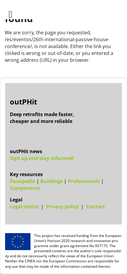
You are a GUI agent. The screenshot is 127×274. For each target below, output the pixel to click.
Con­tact (95, 206)
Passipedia (22, 181)
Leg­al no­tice (24, 206)
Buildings (51, 181)
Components (25, 188)
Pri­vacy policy (62, 206)
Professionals (84, 181)
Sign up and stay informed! (42, 158)
